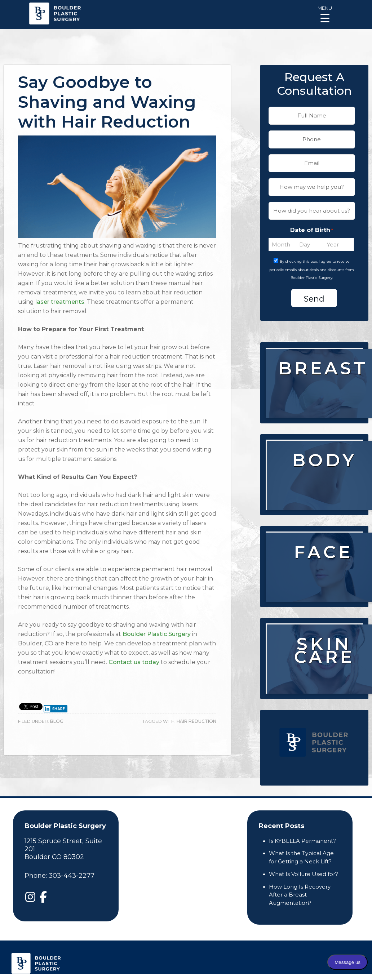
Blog (56, 721)
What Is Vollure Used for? (303, 874)
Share (54, 708)
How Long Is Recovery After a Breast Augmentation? (300, 895)
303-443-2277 (71, 876)
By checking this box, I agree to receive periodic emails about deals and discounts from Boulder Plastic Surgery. (311, 269)
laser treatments (59, 301)
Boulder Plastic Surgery (157, 634)
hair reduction (196, 721)
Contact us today (133, 662)
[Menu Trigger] (325, 13)
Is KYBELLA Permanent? (302, 840)
